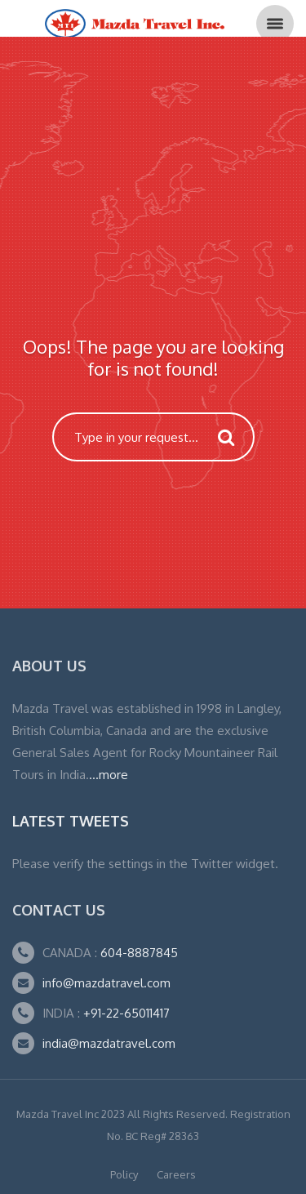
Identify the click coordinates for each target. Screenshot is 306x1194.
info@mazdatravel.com (106, 983)
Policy (124, 1174)
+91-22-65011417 (126, 1013)
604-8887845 (137, 952)
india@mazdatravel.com (108, 1043)
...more (108, 774)
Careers (176, 1174)
